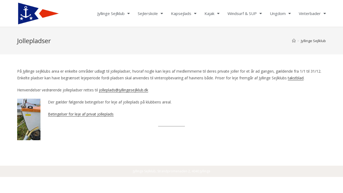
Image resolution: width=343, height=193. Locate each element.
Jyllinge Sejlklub (113, 13)
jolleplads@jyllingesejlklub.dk (123, 89)
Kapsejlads (183, 13)
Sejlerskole (150, 13)
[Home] (294, 40)
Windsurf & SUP (245, 13)
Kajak (211, 13)
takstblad (296, 77)
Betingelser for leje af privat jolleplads (81, 114)
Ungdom (280, 13)
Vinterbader (312, 13)
